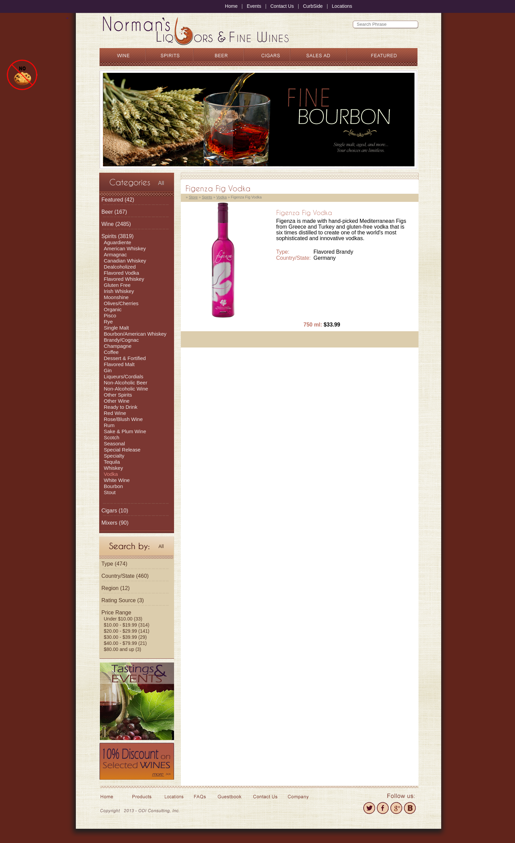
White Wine (117, 480)
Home (231, 6)
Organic (113, 309)
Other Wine (117, 401)
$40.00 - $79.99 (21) (125, 643)
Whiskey (113, 468)
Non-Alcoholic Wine (126, 389)
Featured (112, 200)
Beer (107, 212)
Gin (108, 370)
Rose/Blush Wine (123, 419)
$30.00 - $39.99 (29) (125, 637)
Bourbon (113, 486)
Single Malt (116, 328)
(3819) (118, 236)
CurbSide (313, 6)
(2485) (116, 224)
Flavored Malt (119, 364)
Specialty (114, 456)
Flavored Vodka (121, 273)
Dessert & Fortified (125, 358)
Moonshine (116, 297)
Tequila (112, 462)
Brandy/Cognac (121, 340)
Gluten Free (117, 285)
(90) (115, 523)
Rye (108, 321)
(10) (115, 510)
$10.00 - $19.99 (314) (127, 625)
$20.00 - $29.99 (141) (127, 631)
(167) (114, 212)
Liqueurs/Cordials (124, 376)
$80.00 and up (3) (123, 649)
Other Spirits (118, 395)
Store (193, 197)
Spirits (109, 236)
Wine (108, 224)
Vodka (111, 474)
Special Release (122, 449)
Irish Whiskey (119, 291)
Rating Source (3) (123, 600)
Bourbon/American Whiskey (135, 334)
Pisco (110, 315)
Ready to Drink (120, 407)
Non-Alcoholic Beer (125, 382)
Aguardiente (117, 242)
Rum (109, 425)
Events (254, 6)
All (161, 183)
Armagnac (115, 254)
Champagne (118, 346)
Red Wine (115, 413)
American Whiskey (125, 248)
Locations (342, 6)
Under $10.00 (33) (123, 618)
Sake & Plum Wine (125, 431)
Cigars (109, 510)
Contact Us (282, 6)
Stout (110, 492)
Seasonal (114, 443)
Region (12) (116, 588)
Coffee (111, 352)
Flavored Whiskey (124, 279)
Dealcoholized (120, 267)
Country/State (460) (125, 576)
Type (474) (114, 564)
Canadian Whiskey (125, 261)
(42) (118, 200)
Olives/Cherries (121, 303)
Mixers (109, 523)
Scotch (112, 437)
